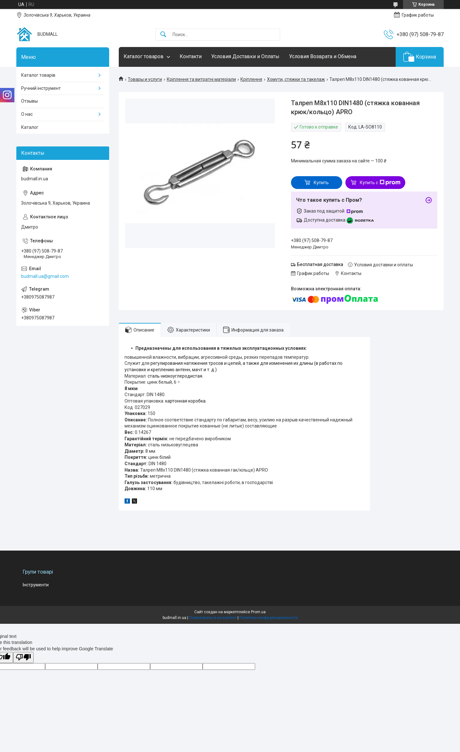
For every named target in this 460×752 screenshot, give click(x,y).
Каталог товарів (38, 75)
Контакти (191, 56)
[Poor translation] (23, 657)
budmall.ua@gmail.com (45, 276)
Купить (321, 182)
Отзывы (29, 101)
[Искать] (163, 35)
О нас (27, 114)
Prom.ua (258, 612)
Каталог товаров (144, 56)
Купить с (380, 182)
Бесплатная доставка (320, 264)
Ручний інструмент (41, 88)
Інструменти (36, 584)
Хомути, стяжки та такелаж (296, 79)
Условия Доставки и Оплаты (245, 56)
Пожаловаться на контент (213, 617)
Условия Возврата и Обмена (322, 56)
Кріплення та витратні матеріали (201, 79)
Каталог (29, 127)
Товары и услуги (145, 79)
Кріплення (251, 79)
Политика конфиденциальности (268, 617)
